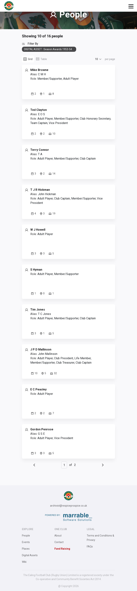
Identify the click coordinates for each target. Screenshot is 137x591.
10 (96, 59)
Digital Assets (30, 555)
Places (26, 548)
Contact (59, 542)
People (26, 535)
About (58, 535)
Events (26, 542)
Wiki (24, 561)
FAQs (90, 546)
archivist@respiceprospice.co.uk (68, 505)
